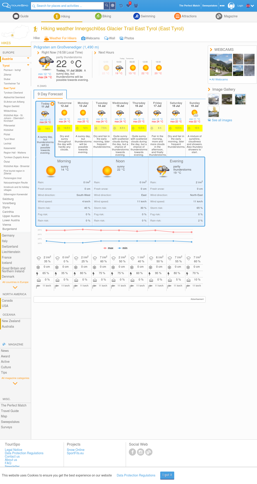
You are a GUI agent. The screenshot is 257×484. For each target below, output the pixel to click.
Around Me (115, 6)
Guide (23, 16)
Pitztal (7, 134)
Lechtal (7, 144)
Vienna (6, 224)
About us (11, 460)
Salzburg (8, 199)
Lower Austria (11, 220)
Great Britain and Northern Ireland (13, 270)
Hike (36, 38)
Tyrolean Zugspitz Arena (16, 157)
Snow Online (76, 450)
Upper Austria (11, 216)
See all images (222, 120)
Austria (7, 59)
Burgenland (9, 229)
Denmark (8, 276)
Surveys (6, 427)
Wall (112, 38)
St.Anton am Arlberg (14, 102)
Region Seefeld (11, 106)
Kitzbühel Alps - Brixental (16, 166)
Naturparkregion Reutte (16, 183)
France (7, 257)
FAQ (8, 463)
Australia (8, 326)
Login (240, 6)
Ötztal (7, 162)
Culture (6, 367)
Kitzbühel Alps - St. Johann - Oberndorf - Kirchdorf (14, 118)
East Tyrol (9, 88)
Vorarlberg (9, 203)
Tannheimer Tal (12, 84)
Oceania (9, 314)
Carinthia (8, 212)
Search (109, 5)
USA (5, 306)
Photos (129, 38)
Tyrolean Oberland (13, 93)
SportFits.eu (75, 453)
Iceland (7, 263)
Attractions (189, 16)
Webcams (93, 38)
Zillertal (7, 75)
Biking (106, 16)
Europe (8, 52)
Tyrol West (9, 139)
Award (5, 356)
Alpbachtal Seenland (14, 97)
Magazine (230, 16)
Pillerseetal (9, 126)
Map (4, 416)
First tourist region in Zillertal (14, 172)
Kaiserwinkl (10, 148)
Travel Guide (10, 411)
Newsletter (12, 466)
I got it (167, 475)
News (5, 351)
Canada (7, 300)
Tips (4, 372)
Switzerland (10, 246)
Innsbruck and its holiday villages (16, 188)
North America (14, 294)
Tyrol (6, 65)
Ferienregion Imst (13, 178)
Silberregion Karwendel (16, 194)
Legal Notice (13, 450)
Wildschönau (10, 111)
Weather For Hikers (63, 38)
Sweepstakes (10, 422)
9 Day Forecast (50, 94)
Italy (5, 241)
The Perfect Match (13, 405)
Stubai (7, 79)
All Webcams (219, 79)
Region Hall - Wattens (15, 153)
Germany (8, 235)
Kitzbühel (8, 130)
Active (5, 361)
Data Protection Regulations (136, 475)
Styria (6, 207)
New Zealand (11, 321)
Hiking (65, 16)
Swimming (147, 16)
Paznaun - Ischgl (12, 70)
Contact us (12, 456)
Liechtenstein (11, 252)
